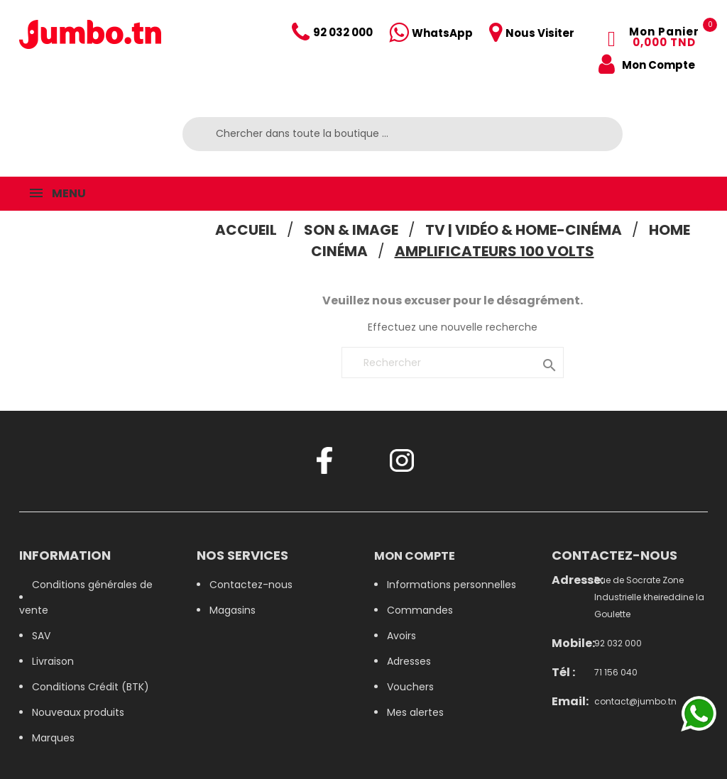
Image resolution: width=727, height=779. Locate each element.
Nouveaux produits (78, 712)
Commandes (420, 610)
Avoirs (401, 636)
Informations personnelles (451, 585)
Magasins (232, 610)
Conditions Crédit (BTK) (90, 687)
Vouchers (410, 687)
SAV (41, 636)
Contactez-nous (251, 585)
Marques (53, 738)
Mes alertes (415, 712)
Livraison (53, 661)
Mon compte (414, 556)
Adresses (409, 661)
